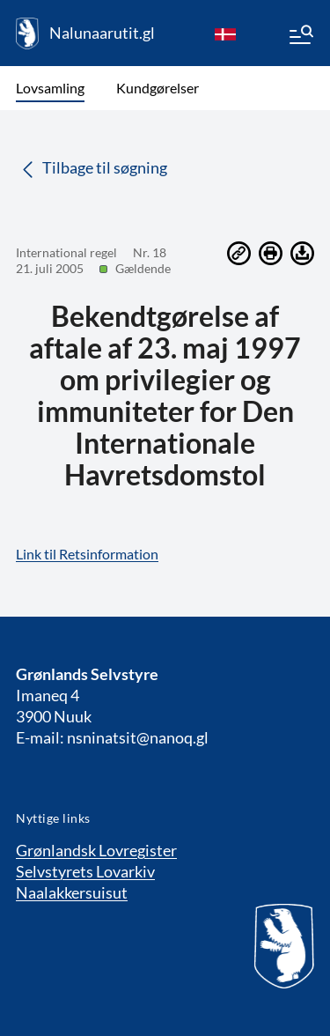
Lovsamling (50, 87)
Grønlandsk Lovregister (96, 850)
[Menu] (300, 37)
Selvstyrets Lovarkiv (85, 871)
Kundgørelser (157, 87)
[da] (225, 33)
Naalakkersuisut (72, 892)
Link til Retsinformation (87, 553)
